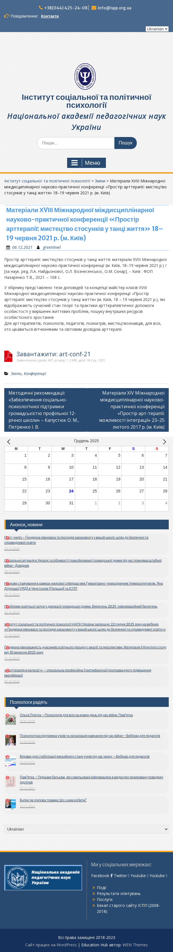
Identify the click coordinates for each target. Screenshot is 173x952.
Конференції (35, 373)
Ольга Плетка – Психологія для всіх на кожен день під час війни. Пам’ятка (76, 715)
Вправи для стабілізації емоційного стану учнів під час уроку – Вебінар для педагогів (84, 756)
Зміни (100, 181)
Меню (85, 163)
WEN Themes (135, 944)
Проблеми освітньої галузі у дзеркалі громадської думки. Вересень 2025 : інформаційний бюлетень (80, 606)
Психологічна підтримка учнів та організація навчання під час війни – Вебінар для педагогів (90, 736)
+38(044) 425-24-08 (65, 7)
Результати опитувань (119, 893)
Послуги (104, 899)
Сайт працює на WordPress (51, 944)
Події (101, 887)
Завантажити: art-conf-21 (53, 354)
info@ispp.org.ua (114, 7)
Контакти (50, 16)
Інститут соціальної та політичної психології (86, 101)
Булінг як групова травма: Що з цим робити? (53, 800)
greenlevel (52, 247)
